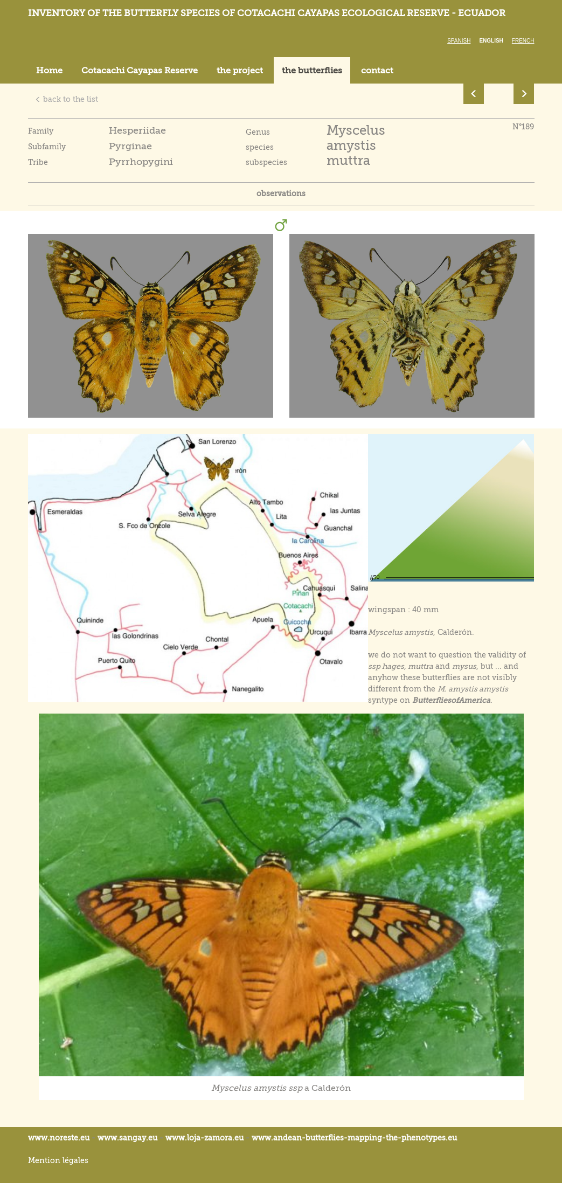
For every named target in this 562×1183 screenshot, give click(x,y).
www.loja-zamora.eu (204, 1137)
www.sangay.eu (127, 1137)
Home (49, 70)
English (491, 41)
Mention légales (58, 1160)
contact (377, 70)
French (523, 41)
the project (240, 70)
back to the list (66, 99)
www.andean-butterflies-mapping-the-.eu (354, 1137)
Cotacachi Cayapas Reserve (139, 70)
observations (281, 193)
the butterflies (312, 70)
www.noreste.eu (58, 1137)
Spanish (458, 41)
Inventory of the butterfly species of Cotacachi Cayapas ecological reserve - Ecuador (266, 13)
